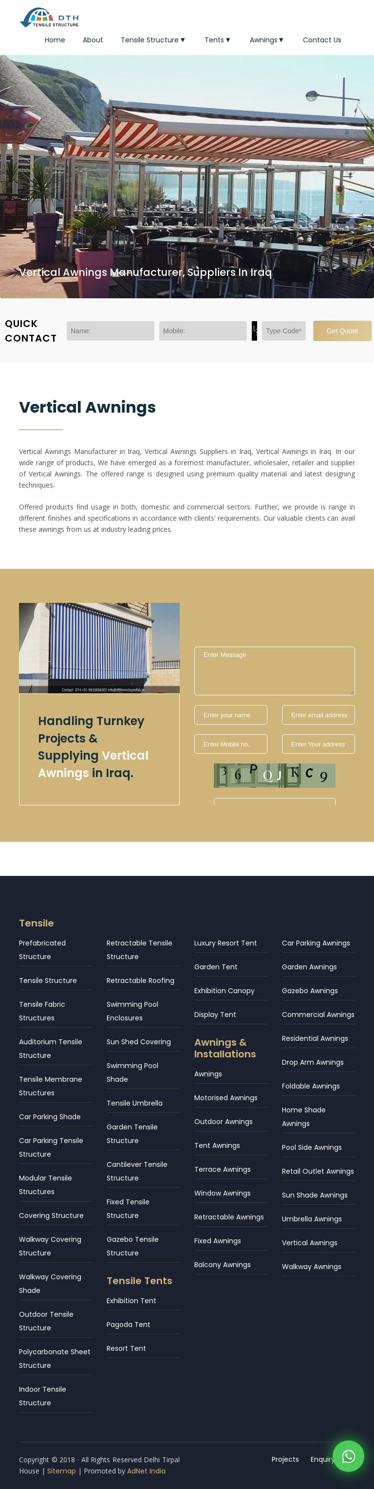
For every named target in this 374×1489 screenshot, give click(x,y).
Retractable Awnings (229, 1217)
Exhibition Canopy (224, 991)
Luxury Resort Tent (225, 943)
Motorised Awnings (226, 1098)
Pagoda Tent (128, 1324)
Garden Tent (216, 967)
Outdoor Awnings (223, 1121)
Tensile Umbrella (135, 1103)
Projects (285, 1459)
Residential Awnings (315, 1038)
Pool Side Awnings (312, 1147)
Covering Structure (51, 1215)
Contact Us (322, 40)
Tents (218, 40)
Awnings (268, 40)
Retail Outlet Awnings (318, 1171)
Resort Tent (126, 1348)
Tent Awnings (217, 1145)
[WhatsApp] (348, 1459)
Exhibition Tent (131, 1301)
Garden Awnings (309, 967)
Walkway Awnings (311, 1266)
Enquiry (323, 1459)
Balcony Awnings (222, 1265)
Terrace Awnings (222, 1169)
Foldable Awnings (311, 1086)
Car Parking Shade (50, 1117)
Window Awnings (222, 1193)
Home (55, 40)
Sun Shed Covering (139, 1042)
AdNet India (146, 1471)
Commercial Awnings (318, 1014)
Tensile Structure (154, 40)
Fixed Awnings (217, 1241)
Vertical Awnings (309, 1243)
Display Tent (215, 1014)
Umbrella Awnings (312, 1219)
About (93, 40)
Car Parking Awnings (316, 943)
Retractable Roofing (140, 980)
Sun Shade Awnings (315, 1195)
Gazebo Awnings (310, 991)
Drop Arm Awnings (313, 1062)
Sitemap (61, 1471)
